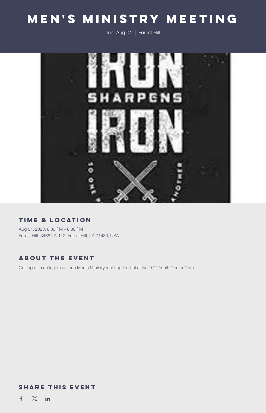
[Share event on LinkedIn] (47, 398)
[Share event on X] (34, 398)
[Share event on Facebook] (21, 398)
